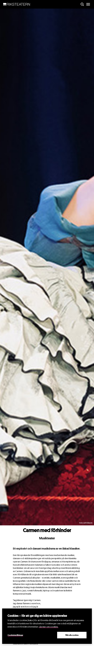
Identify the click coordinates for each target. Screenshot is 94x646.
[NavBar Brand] (16, 4)
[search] (82, 4)
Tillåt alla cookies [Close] (72, 635)
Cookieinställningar (15, 635)
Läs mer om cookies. (48, 626)
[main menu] (88, 4)
